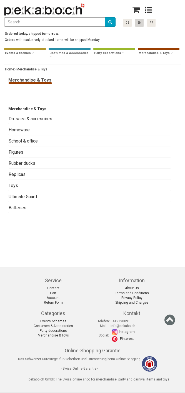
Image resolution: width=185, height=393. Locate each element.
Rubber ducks (22, 163)
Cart (53, 293)
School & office (23, 141)
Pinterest (127, 339)
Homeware (19, 129)
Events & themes (53, 321)
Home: (9, 69)
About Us (132, 288)
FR (151, 22)
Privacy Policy (131, 298)
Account (53, 298)
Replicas (17, 174)
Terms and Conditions (132, 293)
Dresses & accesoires (30, 118)
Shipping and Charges (132, 302)
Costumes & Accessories (53, 326)
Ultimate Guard (23, 196)
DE (127, 22)
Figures (16, 152)
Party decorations (53, 331)
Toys (13, 185)
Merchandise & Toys (53, 335)
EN (139, 22)
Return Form (53, 302)
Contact (53, 288)
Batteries (17, 207)
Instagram (127, 332)
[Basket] (136, 10)
